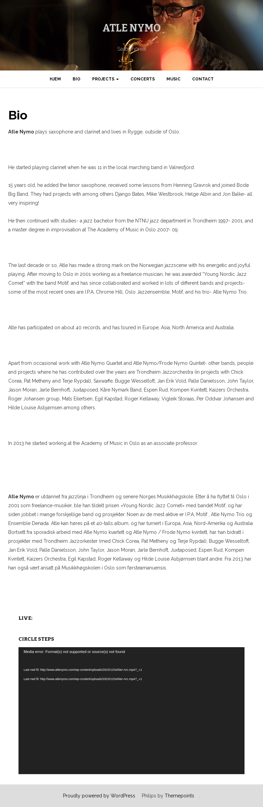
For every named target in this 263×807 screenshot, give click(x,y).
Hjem (55, 79)
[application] (131, 710)
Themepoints (179, 795)
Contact (203, 79)
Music (173, 79)
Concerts (142, 79)
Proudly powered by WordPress (99, 795)
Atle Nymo (131, 28)
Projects (105, 79)
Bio (76, 79)
